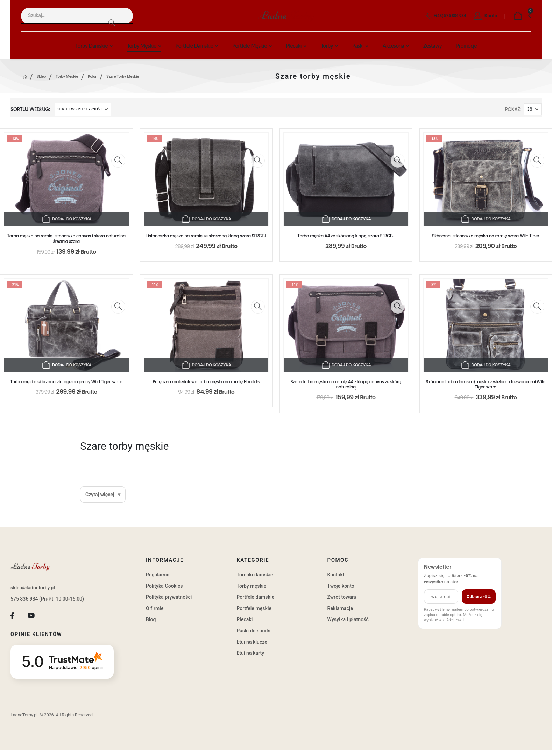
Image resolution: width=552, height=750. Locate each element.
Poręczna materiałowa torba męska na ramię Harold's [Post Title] (206, 382)
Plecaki (294, 45)
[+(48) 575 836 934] (444, 16)
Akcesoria (393, 45)
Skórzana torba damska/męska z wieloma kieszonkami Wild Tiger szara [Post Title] (485, 384)
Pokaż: (513, 109)
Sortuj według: (30, 109)
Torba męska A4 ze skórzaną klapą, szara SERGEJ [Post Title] (345, 236)
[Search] (111, 22)
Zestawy (432, 45)
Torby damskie (91, 45)
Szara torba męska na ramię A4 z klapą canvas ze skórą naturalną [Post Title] (346, 384)
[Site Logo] (286, 16)
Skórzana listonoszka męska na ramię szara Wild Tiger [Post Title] (485, 236)
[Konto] (484, 16)
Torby (327, 45)
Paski (358, 45)
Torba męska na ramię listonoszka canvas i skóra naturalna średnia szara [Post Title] (66, 238)
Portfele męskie (249, 45)
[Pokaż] (533, 109)
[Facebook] (12, 616)
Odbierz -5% (479, 596)
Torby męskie (141, 45)
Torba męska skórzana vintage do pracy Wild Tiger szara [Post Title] (66, 382)
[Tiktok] (50, 616)
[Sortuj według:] (83, 109)
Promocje (466, 45)
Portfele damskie (194, 45)
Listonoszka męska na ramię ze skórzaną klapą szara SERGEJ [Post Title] (206, 236)
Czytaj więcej (99, 494)
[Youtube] (31, 616)
